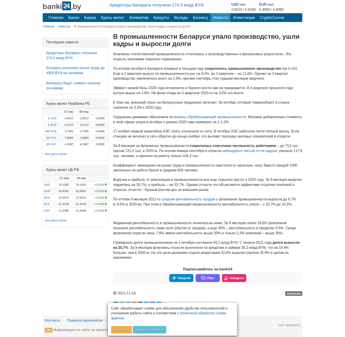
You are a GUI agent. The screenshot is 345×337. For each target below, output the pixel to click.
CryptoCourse (272, 17)
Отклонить (121, 330)
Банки (73, 17)
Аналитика (294, 293)
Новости (220, 17)
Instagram (234, 278)
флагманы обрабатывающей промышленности (207, 117)
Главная (56, 17)
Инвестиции (244, 17)
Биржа (90, 17)
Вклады (181, 17)
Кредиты (161, 17)
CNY (53, 144)
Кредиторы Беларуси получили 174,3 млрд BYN (157, 5)
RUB (53, 131)
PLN (53, 137)
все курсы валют (56, 154)
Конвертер (139, 17)
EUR (262, 4)
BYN (47, 197)
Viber (207, 278)
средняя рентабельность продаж (188, 199)
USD (235, 4)
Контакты (52, 320)
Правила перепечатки (85, 320)
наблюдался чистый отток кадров (249, 151)
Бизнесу (200, 17)
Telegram (181, 278)
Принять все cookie (149, 330)
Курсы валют (112, 17)
